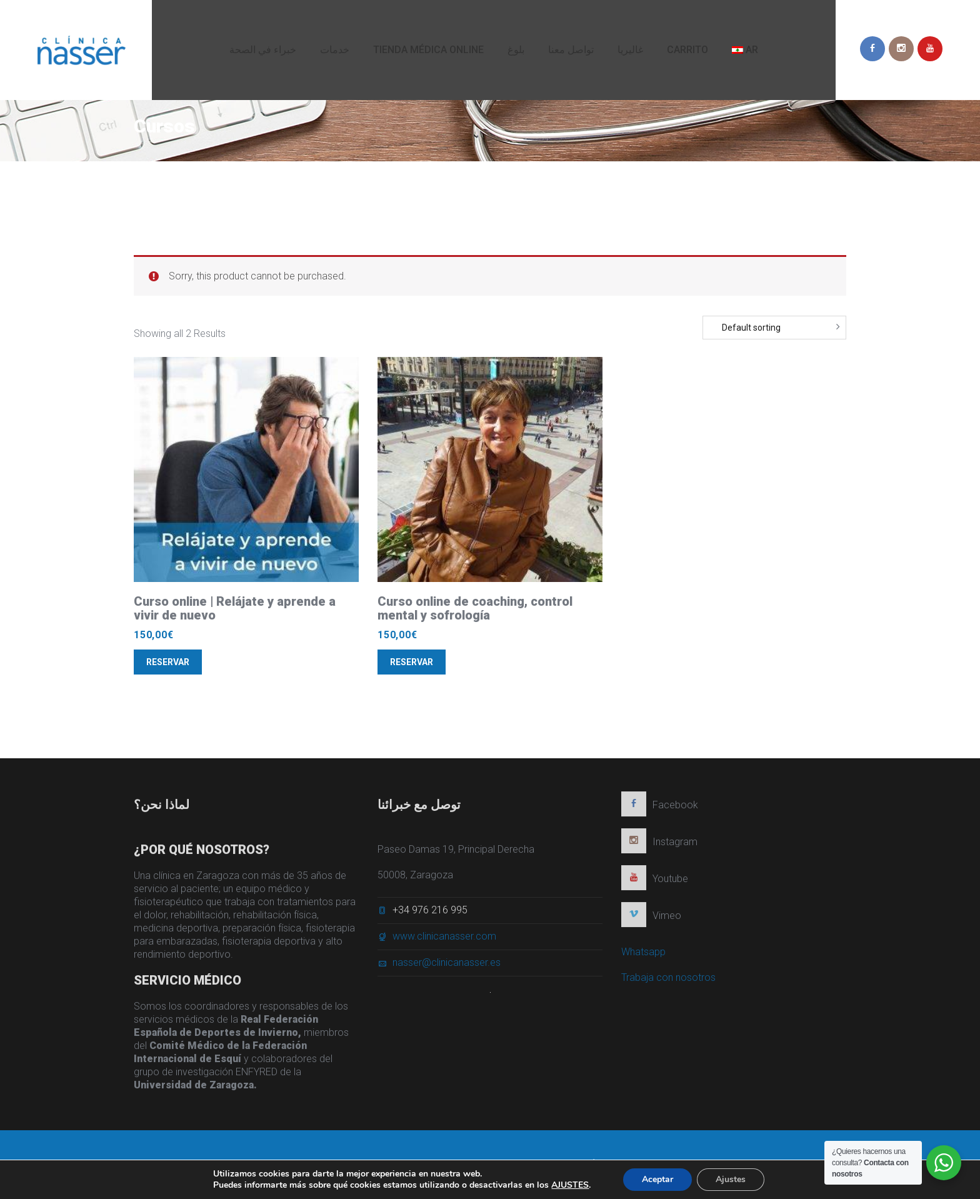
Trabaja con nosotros (668, 981)
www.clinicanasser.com (444, 940)
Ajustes (731, 1179)
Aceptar (657, 1179)
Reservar (167, 662)
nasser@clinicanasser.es (446, 966)
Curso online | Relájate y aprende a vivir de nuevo (235, 608)
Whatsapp (643, 955)
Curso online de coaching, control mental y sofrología (475, 608)
